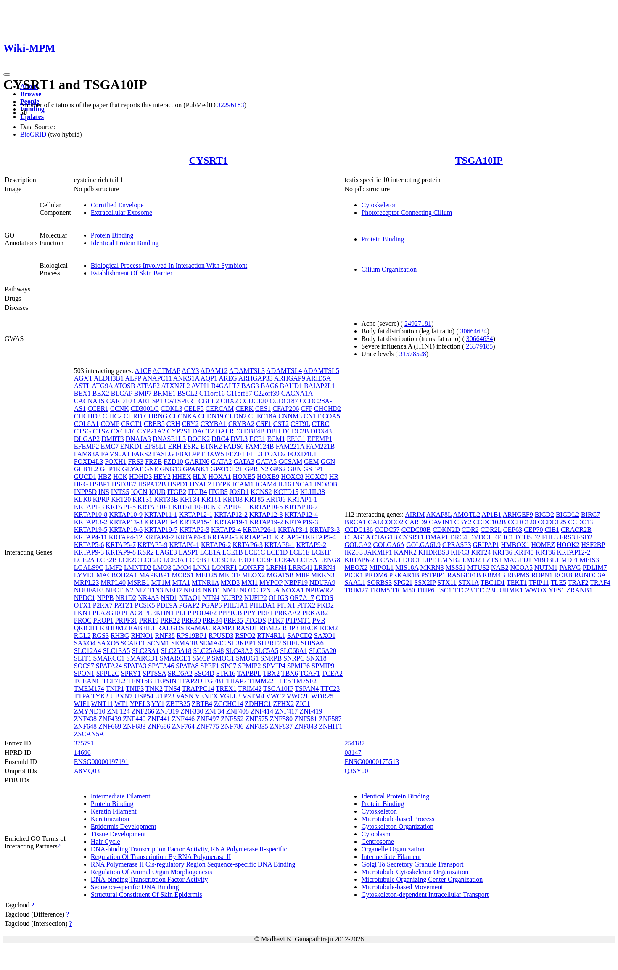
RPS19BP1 (192, 635)
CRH (173, 423)
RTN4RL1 (271, 635)
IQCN (139, 491)
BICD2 (544, 514)
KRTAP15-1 (196, 522)
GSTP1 (313, 469)
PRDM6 (376, 575)
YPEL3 (140, 703)
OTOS (324, 597)
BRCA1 (355, 522)
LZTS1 (492, 559)
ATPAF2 (148, 385)
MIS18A (406, 567)
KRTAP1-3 (89, 506)
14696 (82, 752)
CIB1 (551, 529)
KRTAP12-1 (196, 514)
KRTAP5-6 (89, 544)
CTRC (321, 423)
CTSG (82, 431)
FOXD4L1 (302, 453)
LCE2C (129, 559)
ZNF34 (214, 711)
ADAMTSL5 (321, 370)
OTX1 (82, 605)
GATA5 (266, 461)
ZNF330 (191, 711)
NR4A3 (148, 597)
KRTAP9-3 (89, 552)
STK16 (225, 673)
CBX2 (229, 400)
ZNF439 (109, 718)
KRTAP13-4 (161, 522)
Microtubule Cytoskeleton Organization (414, 871)
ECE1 (257, 438)
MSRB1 (138, 582)
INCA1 (302, 484)
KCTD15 (286, 491)
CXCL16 (123, 431)
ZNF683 (134, 726)
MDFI (569, 559)
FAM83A (86, 453)
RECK (309, 628)
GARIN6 (197, 461)
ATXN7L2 (175, 385)
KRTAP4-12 (126, 537)
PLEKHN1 (159, 612)
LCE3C (218, 559)
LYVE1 (84, 575)
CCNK (119, 408)
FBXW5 (212, 453)
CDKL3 (171, 408)
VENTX (206, 696)
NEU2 (173, 590)
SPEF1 (209, 665)
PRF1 (264, 612)
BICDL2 (567, 514)
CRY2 (190, 423)
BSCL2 (187, 393)
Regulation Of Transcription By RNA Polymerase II (161, 856)
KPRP (101, 499)
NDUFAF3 (89, 590)
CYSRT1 (208, 160)
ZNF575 (256, 718)
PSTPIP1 (433, 575)
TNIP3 (135, 688)
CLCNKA (183, 416)
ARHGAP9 (289, 378)
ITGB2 (176, 491)
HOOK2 (568, 544)
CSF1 (263, 423)
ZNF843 (305, 726)
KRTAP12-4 (301, 514)
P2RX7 (103, 605)
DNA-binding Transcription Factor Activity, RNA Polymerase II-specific (189, 849)
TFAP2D (190, 681)
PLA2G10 (106, 612)
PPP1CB (230, 612)
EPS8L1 (155, 446)
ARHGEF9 (518, 514)
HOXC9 (316, 476)
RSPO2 (245, 635)
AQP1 (209, 378)
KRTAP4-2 (159, 537)
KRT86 (275, 499)
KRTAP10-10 (190, 506)
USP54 (143, 696)
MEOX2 (253, 575)
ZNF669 (109, 726)
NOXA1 (292, 590)
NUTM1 (545, 567)
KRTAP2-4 (226, 529)
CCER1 (97, 408)
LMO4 (182, 567)
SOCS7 (84, 665)
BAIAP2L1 (319, 385)
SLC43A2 (239, 650)
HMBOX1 (515, 544)
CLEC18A (262, 416)
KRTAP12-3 (266, 514)
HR (333, 476)
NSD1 (169, 597)
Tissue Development (118, 834)
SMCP (201, 658)
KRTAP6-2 (216, 544)
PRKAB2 (315, 612)
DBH (274, 431)
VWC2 (275, 696)
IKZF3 (353, 552)
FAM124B (260, 446)
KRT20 (121, 499)
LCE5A (307, 559)
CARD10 (119, 400)
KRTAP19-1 (231, 522)
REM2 (329, 628)
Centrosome (377, 841)
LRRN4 (324, 567)
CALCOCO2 (385, 522)
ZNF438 (85, 718)
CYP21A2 (151, 431)
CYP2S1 (178, 431)
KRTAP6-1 (184, 544)
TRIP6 (426, 590)
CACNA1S (89, 400)
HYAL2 (200, 484)
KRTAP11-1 (160, 514)
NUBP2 (232, 597)
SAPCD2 (299, 635)
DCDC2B (295, 431)
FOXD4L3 (88, 461)
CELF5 (194, 408)
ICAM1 (243, 484)
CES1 (263, 408)
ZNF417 (286, 711)
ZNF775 (207, 726)
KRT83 (233, 499)
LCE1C (255, 552)
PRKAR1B (404, 575)
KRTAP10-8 (91, 514)
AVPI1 (200, 385)
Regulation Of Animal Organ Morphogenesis (151, 871)
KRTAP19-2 (266, 522)
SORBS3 (379, 582)
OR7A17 (302, 597)
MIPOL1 (382, 567)
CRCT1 (131, 423)
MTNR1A (205, 582)
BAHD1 (291, 385)
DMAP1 (436, 537)
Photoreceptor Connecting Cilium (406, 212)
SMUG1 (247, 658)
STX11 (447, 582)
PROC (83, 620)
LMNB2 (449, 559)
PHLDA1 (262, 605)
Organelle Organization (392, 849)
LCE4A (285, 559)
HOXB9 (268, 476)
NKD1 (212, 590)
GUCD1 (85, 476)
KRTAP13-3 (126, 522)
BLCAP (121, 393)
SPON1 (84, 673)
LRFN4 (276, 567)
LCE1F (321, 552)
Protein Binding (112, 235)
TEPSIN (165, 681)
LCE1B (232, 552)
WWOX (536, 590)
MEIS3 (589, 559)
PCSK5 (145, 605)
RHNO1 (142, 635)
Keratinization (110, 818)
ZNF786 (232, 726)
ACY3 (190, 370)
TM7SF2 (304, 681)
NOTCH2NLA (260, 590)
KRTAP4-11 (90, 537)
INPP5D (85, 491)
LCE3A (173, 559)
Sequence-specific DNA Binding (135, 887)
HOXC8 (292, 476)
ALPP (133, 378)
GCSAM (290, 461)
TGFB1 (214, 681)
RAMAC (198, 628)
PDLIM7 (595, 567)
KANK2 (405, 552)
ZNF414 (262, 711)
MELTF (229, 575)
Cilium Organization (389, 269)
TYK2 (99, 696)
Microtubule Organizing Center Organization (422, 879)
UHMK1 (511, 590)
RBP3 (290, 628)
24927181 (417, 323)
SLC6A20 (322, 650)
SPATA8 (187, 665)
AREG (228, 378)
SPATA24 (109, 665)
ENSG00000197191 (101, 761)
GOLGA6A (388, 544)
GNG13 (170, 469)
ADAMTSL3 (247, 370)
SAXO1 (325, 635)
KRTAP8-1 (279, 544)
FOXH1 (116, 461)
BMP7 (143, 393)
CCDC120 (254, 400)
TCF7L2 (114, 681)
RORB (563, 575)
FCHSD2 (527, 537)
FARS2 (141, 453)
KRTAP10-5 (266, 506)
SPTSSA (154, 673)
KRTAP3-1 (293, 529)
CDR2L (491, 529)
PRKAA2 (288, 612)
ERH (175, 446)
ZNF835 (256, 726)
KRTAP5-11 (255, 537)
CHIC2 (112, 416)
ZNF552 (232, 718)
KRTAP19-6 (126, 529)
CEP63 (512, 529)
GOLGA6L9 (423, 544)
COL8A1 (86, 423)
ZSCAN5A (89, 733)
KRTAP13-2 (91, 522)
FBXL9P (187, 453)
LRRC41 (300, 567)
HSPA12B (152, 484)
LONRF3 (251, 567)
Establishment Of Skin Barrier (131, 273)
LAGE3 (166, 552)
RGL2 (82, 635)
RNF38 (165, 635)
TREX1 (226, 688)
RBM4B (494, 575)
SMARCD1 (142, 658)
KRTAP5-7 (121, 544)
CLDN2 (236, 416)
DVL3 (239, 438)
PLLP (183, 612)
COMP (109, 423)
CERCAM (220, 408)
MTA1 (181, 582)
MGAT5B (280, 575)
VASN (185, 696)
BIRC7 (590, 514)
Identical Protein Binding (125, 242)
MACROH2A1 (116, 575)
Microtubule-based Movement (402, 887)
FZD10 (173, 461)
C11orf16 (212, 393)
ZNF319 (167, 711)
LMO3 (162, 567)
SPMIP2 (249, 665)
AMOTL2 (466, 514)
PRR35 (233, 620)
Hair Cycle (105, 841)
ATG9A (102, 385)
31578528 (412, 353)
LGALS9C (88, 567)
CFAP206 (285, 408)
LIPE (429, 559)
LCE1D (277, 552)
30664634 (473, 331)
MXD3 (230, 582)
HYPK (222, 484)
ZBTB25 (178, 703)
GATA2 (221, 461)
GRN (295, 469)
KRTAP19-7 (161, 529)
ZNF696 (159, 726)
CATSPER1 (180, 400)
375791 (84, 743)
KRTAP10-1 (154, 506)
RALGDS (170, 628)
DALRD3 (229, 431)
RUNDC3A (590, 575)
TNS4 (172, 688)
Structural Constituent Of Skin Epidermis (146, 894)
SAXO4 (85, 643)
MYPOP (271, 582)
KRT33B (166, 499)
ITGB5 (218, 491)
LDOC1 (409, 559)
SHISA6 (312, 643)
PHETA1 (235, 605)
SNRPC (294, 658)
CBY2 (463, 522)
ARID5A (318, 378)
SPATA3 (135, 665)
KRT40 (524, 552)
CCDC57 (387, 529)
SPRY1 (131, 673)
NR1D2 (126, 597)
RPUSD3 (221, 635)
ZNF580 (281, 718)
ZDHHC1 (258, 703)
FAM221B (320, 446)
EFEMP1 (319, 438)
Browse (30, 94)
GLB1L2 (86, 469)
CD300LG (145, 408)
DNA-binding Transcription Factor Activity (149, 879)
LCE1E (299, 552)
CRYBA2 (241, 423)
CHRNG (156, 416)
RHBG (120, 635)
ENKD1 (131, 446)
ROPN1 (542, 575)
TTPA (82, 696)
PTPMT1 (298, 620)
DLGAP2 (87, 438)
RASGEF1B (464, 575)
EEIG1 (296, 438)
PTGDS (255, 620)
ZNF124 (118, 711)
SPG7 (228, 665)
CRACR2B (576, 529)
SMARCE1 (175, 658)
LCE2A (84, 559)
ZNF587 (330, 718)
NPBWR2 (319, 590)
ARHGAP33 (255, 378)
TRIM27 (356, 590)
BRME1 (164, 393)
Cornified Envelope (117, 205)
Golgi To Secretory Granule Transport (412, 864)
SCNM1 (158, 643)
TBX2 (271, 673)
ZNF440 (134, 718)
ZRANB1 (579, 590)
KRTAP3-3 (325, 529)
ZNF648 (85, 726)
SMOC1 (223, 658)
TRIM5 (380, 590)
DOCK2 (199, 438)
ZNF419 (310, 711)
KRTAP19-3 (301, 522)
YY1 (157, 703)
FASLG (163, 453)
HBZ (104, 476)
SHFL (291, 643)
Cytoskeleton (378, 205)
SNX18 (316, 658)
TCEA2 (332, 673)
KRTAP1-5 (121, 506)
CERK (244, 408)
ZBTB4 (202, 703)
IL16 (284, 484)
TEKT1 (517, 582)
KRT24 (481, 552)
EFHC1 (503, 537)
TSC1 (444, 590)
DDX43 (321, 431)
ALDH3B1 (109, 378)
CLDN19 (210, 416)
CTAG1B (384, 537)
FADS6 (234, 446)
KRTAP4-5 (222, 537)
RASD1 (247, 628)
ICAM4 (265, 484)
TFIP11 (539, 582)
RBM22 (270, 628)
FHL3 (254, 453)
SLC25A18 (176, 650)
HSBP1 (100, 484)
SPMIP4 (274, 665)
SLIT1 (83, 658)
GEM (311, 461)
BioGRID (33, 134)
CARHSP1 (148, 400)
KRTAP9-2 (311, 544)
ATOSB (124, 385)
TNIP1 (115, 688)
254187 (354, 743)
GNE (151, 469)
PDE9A (167, 605)
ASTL (82, 385)
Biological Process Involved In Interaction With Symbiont (169, 265)
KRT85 (254, 499)
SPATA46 (161, 665)
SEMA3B (184, 643)
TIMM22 (261, 681)
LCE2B (106, 559)
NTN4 (210, 597)
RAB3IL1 (142, 628)
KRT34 (190, 499)
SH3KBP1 (241, 643)
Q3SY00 (356, 770)
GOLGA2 (357, 544)
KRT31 (142, 499)
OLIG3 (278, 597)
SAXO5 (108, 643)
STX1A (468, 582)
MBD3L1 (546, 559)
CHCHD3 (87, 416)
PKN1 (82, 612)
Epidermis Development (123, 826)
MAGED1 (518, 559)
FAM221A (290, 446)
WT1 (121, 703)
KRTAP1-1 (302, 499)
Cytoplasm (375, 834)
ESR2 (191, 446)
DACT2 (203, 431)
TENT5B (139, 681)
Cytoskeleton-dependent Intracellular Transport (425, 894)
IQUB (157, 491)
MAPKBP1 (154, 575)
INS (103, 491)
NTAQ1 (190, 597)
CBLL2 (208, 400)
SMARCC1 (109, 658)
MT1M (160, 582)
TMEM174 (89, 688)
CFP (306, 408)
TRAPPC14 (198, 688)
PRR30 (191, 620)
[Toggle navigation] (6, 74)
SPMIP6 (298, 665)
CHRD (133, 416)
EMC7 (109, 446)
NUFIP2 (255, 597)
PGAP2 (189, 605)
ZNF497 (207, 718)
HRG (81, 484)
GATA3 (244, 461)
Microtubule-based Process (397, 818)
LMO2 (471, 559)
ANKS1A (186, 378)
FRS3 (135, 461)
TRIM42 (249, 688)
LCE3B (195, 559)
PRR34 (212, 620)
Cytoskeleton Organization (397, 826)
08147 (352, 752)
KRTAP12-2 (231, 514)
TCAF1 (310, 673)
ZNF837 (281, 726)
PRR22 (170, 620)
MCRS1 (182, 575)
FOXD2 (275, 453)
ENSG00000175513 (371, 761)
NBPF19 (296, 582)
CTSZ (101, 431)
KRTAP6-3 (248, 544)
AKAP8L (439, 514)
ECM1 (276, 438)
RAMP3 (223, 628)
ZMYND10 (90, 711)
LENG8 (330, 559)
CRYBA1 (214, 423)
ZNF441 (159, 718)
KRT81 (211, 499)
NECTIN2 (120, 590)
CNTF (312, 416)
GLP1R (110, 469)
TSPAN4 (307, 688)
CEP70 (533, 529)
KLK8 (82, 499)
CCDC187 (283, 400)
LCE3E (263, 559)
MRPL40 (113, 582)
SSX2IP (425, 582)
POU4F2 (205, 612)
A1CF (143, 370)
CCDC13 (580, 522)
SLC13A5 (116, 650)
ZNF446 (183, 718)
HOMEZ (543, 544)
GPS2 (277, 469)
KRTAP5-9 (152, 544)
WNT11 (102, 703)
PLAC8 (132, 612)
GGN (328, 461)
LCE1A (210, 552)
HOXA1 (219, 476)
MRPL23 (86, 582)
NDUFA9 (322, 582)
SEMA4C (212, 643)
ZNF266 (143, 711)
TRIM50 (403, 590)
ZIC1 (303, 703)
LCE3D (240, 559)
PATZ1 (123, 605)
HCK (120, 476)
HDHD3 (140, 476)
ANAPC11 (157, 378)
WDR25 (322, 696)
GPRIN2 (256, 469)
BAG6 (269, 385)
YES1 (557, 590)
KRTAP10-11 (229, 506)
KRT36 (502, 552)
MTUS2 (478, 567)
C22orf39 (266, 393)
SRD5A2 (180, 673)
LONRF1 (224, 567)
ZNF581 (305, 718)
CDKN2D (446, 529)
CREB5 (154, 423)
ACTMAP (166, 370)
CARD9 (416, 522)
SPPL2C (107, 673)
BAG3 (250, 385)
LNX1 (201, 567)
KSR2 (145, 552)
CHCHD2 (327, 408)
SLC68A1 (293, 650)
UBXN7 (121, 696)
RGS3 (100, 635)
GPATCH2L (227, 469)
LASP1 (188, 552)
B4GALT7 (225, 385)
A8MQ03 (87, 770)
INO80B (325, 484)
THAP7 (236, 681)
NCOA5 (521, 567)
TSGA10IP (479, 160)
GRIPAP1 (486, 544)
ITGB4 (197, 491)
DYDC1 (480, 537)
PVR (318, 620)
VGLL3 (230, 696)
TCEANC (87, 681)
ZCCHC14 (228, 703)
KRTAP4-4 (191, 537)
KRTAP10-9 (126, 514)
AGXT (83, 378)
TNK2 (154, 688)
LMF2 (113, 567)
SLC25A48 (208, 650)
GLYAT (132, 469)
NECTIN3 (149, 590)
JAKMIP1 (378, 552)
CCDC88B (416, 529)
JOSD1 (239, 491)
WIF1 (82, 703)
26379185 (479, 346)
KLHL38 (312, 491)
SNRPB (271, 658)
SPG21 (403, 582)
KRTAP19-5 (91, 529)
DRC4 (220, 438)
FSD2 (584, 537)
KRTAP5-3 (289, 537)
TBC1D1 (493, 582)
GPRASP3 (456, 544)
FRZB (153, 461)
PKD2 (325, 605)
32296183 (230, 104)
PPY (249, 612)
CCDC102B (489, 522)
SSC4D (204, 673)
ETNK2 (211, 446)
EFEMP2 (86, 446)
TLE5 (283, 681)
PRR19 (148, 620)
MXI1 (249, 582)
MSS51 (456, 567)
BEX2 (100, 393)
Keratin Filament (114, 811)
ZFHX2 (283, 703)
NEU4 (192, 590)
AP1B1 (491, 514)
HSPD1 (177, 484)
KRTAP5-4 (321, 537)
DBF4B (254, 431)
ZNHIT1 (330, 726)
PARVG (570, 567)
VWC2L (297, 696)
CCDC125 (552, 522)
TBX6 (289, 673)
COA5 (331, 416)
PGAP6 (211, 605)
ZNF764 (183, 726)
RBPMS (518, 575)
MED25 (206, 575)
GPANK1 (196, 469)
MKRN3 (323, 575)
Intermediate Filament (121, 796)
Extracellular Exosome (121, 212)
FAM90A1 (115, 453)
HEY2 (162, 476)
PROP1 (103, 620)
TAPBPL (249, 673)
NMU (230, 590)
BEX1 (82, 393)
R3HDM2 (113, 628)
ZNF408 (237, 711)
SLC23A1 (145, 650)
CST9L (300, 423)
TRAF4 (600, 582)
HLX (199, 476)
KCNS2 (261, 491)
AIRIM (415, 514)
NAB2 (500, 567)
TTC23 (330, 688)
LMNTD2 (137, 567)
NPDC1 (84, 597)
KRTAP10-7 (301, 506)
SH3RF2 (269, 643)
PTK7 (276, 620)
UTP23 (164, 696)
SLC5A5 (266, 650)
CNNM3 (290, 416)
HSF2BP (593, 544)
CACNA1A (297, 393)
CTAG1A (357, 537)
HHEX (181, 476)
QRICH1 (86, 628)
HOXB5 (244, 476)
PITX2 (306, 605)
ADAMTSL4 (284, 370)
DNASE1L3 (169, 438)
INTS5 (120, 491)
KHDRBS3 (433, 552)
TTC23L (485, 590)
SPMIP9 (323, 665)
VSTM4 (253, 696)
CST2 (281, 423)
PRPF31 (126, 620)
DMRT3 (112, 438)
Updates (32, 116)
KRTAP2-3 (194, 529)
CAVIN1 (441, 522)
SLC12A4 (87, 650)
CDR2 (470, 529)
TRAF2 (578, 582)
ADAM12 (214, 370)
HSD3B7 (124, 484)
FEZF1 (235, 453)
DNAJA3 (138, 438)
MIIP (302, 575)
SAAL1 (354, 582)
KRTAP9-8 (121, 552)
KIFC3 (460, 552)
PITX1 (286, 605)
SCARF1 (133, 643)
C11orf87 (239, 393)
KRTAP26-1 (260, 529)
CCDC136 (358, 529)
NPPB (105, 597)
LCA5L (386, 559)
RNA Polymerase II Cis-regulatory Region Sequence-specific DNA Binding (193, 864)
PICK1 (353, 575)
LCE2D (150, 559)
